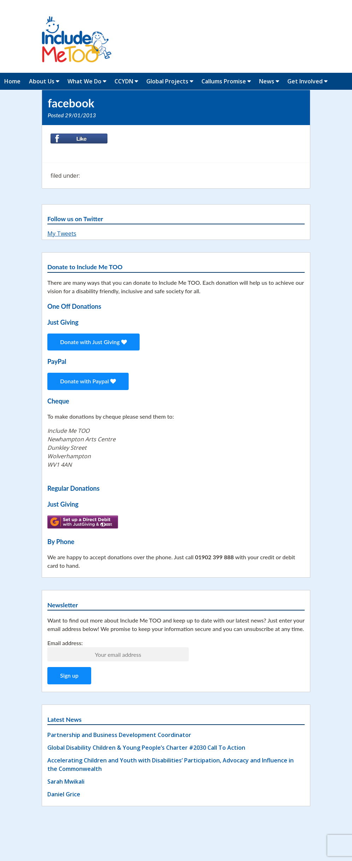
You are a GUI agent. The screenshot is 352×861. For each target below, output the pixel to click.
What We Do (84, 81)
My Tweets (61, 233)
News (266, 81)
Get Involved (305, 81)
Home (12, 81)
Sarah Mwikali (65, 781)
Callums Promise (223, 81)
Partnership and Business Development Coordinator (119, 735)
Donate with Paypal (88, 381)
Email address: (65, 642)
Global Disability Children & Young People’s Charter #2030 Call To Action (146, 747)
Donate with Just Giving (93, 341)
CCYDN (124, 81)
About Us (41, 81)
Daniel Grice (63, 794)
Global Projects (167, 81)
